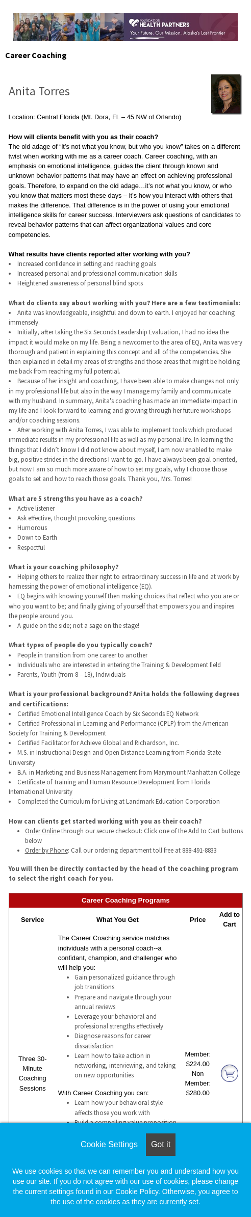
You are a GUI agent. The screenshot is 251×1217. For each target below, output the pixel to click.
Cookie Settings (109, 1144)
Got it (160, 1144)
